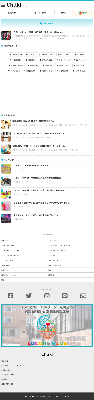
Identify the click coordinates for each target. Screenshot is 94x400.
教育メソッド (40, 137)
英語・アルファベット (71, 150)
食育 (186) (47, 65)
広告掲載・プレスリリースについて (14, 365)
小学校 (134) (62, 71)
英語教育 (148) (46, 71)
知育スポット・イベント (23, 182)
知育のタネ (13, 12)
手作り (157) (14, 71)
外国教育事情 (19, 219)
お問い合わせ (6, 370)
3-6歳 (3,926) (16, 54)
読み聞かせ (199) (16, 65)
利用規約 (4, 379)
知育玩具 (51, 275)
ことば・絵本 (52, 241)
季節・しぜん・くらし (55, 265)
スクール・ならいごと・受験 (51, 125)
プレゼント (51, 255)
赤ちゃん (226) (63, 60)
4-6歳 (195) (33, 65)
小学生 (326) (15, 60)
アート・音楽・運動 (7, 245)
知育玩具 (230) (46, 60)
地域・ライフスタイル (55, 260)
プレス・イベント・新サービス (11, 255)
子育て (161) (79, 65)
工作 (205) (79, 60)
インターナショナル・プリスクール (25, 125)
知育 (48, 137)
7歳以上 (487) (64, 54)
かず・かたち (19, 169)
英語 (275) (30, 60)
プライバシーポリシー (9, 374)
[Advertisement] (47, 93)
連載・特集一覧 (7, 384)
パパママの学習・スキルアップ (75, 125)
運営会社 (4, 361)
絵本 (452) (79, 54)
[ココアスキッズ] (82, 12)
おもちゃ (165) (63, 65)
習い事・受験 (40, 12)
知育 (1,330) (48, 54)
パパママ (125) (79, 71)
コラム (63, 12)
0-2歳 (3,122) (32, 54)
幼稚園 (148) (29, 71)
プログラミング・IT (7, 260)
